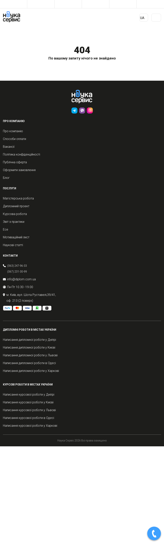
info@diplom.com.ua (19, 279)
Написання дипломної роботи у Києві (29, 347)
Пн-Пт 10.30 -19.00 (18, 287)
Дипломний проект (16, 206)
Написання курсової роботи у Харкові (30, 425)
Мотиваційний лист (16, 237)
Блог (6, 178)
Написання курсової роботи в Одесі (28, 418)
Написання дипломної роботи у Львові (30, 355)
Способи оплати (14, 139)
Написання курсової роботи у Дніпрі (28, 394)
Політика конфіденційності (21, 154)
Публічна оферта (15, 162)
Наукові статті (13, 245)
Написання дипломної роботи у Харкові (31, 371)
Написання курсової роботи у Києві (28, 402)
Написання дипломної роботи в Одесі (29, 363)
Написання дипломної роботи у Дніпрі (29, 340)
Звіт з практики (13, 222)
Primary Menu (156, 19)
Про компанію (13, 131)
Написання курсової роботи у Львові (29, 410)
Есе (5, 229)
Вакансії (8, 147)
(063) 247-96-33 (17, 265)
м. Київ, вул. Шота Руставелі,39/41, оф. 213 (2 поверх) (29, 297)
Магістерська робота (18, 198)
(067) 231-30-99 (17, 271)
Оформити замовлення (19, 170)
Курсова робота (15, 214)
